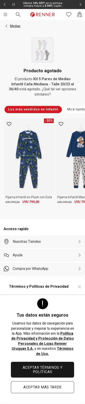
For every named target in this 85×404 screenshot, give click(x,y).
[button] (6, 26)
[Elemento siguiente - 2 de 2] (80, 4)
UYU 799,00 (30, 202)
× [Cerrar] (79, 286)
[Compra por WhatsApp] (42, 268)
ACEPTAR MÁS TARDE (42, 387)
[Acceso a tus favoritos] (68, 14)
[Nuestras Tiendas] (42, 241)
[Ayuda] (42, 255)
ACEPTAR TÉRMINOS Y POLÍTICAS (43, 369)
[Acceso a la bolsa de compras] (79, 14)
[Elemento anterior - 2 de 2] (4, 4)
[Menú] (5, 14)
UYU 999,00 (12, 202)
